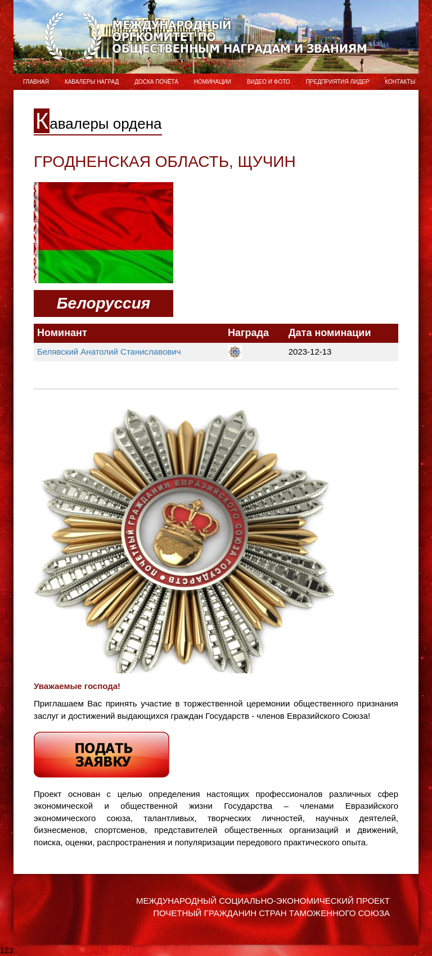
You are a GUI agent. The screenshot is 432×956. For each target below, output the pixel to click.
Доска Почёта (156, 82)
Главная (36, 82)
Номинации (212, 82)
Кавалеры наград (92, 82)
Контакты (400, 82)
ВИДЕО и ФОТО (268, 82)
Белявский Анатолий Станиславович (109, 351)
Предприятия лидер (338, 82)
